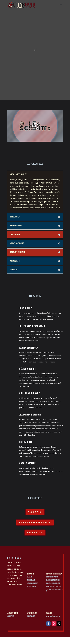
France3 (35, 532)
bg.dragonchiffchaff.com (53, 583)
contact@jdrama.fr (53, 616)
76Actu (35, 512)
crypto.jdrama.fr (31, 586)
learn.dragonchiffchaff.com (53, 586)
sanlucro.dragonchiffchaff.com (54, 590)
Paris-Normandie (35, 522)
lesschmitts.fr (10, 616)
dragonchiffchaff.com (52, 577)
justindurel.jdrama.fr (32, 583)
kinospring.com (31, 616)
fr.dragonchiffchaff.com (52, 580)
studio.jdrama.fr (31, 580)
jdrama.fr (29, 577)
